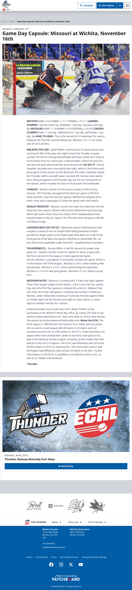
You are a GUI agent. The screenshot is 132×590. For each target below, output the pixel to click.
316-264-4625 (48, 543)
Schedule (86, 5)
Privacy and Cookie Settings (94, 557)
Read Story (66, 466)
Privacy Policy (42, 557)
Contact (29, 557)
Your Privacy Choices (69, 557)
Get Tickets (106, 5)
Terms (54, 557)
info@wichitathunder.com (53, 547)
